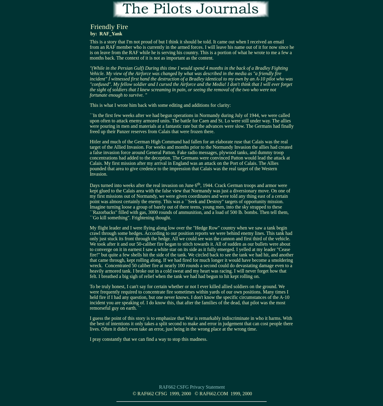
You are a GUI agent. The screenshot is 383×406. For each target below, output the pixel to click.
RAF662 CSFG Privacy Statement (192, 387)
